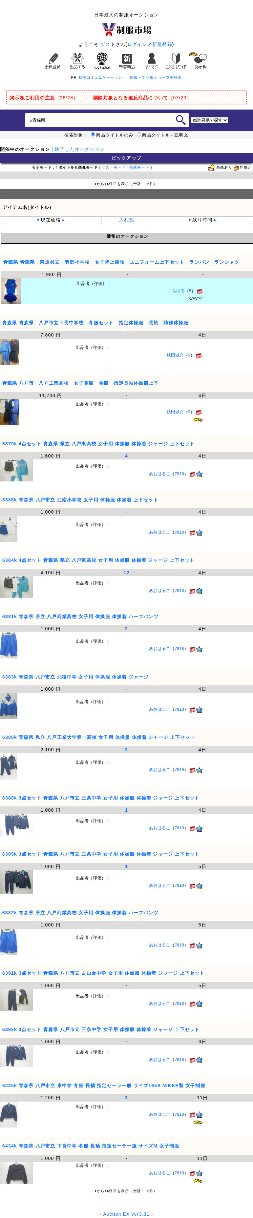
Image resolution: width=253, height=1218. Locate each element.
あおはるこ (159, 473)
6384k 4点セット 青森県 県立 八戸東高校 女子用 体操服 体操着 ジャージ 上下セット (98, 560)
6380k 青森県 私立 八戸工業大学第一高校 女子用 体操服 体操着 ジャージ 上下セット (98, 737)
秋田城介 (175, 355)
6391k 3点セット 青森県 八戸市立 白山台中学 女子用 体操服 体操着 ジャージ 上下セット (103, 973)
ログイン (137, 44)
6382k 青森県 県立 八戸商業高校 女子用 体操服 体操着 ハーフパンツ (80, 912)
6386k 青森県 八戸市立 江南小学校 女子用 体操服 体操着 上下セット (80, 499)
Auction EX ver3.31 (126, 1214)
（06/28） (44, 97)
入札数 (126, 219)
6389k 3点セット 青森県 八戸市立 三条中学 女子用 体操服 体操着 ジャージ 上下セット (101, 854)
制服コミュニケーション (100, 77)
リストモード (114, 167)
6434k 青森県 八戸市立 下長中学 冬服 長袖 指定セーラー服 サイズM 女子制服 (90, 1145)
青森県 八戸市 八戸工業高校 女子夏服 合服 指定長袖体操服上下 (80, 383)
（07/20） (142, 97)
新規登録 (162, 44)
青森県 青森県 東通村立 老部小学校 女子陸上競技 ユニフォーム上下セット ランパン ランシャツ (121, 262)
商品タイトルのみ (112, 135)
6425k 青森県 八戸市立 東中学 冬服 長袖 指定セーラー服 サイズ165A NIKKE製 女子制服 (103, 1085)
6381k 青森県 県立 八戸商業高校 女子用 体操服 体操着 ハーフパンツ (80, 616)
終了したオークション (80, 149)
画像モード (139, 167)
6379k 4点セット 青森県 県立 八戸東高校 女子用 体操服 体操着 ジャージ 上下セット (98, 443)
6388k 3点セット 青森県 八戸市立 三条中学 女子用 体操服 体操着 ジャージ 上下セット (101, 798)
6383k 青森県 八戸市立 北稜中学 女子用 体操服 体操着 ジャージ (75, 677)
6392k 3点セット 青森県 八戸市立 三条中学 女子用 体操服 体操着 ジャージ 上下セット (101, 1029)
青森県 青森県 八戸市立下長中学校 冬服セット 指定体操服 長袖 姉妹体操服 (95, 322)
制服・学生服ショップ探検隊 (156, 77)
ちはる (178, 290)
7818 (179, 473)
